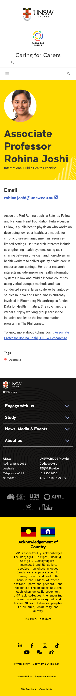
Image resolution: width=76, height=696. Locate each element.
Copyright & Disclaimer (46, 663)
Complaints (45, 689)
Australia (15, 359)
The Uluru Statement (38, 618)
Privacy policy (22, 663)
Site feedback (28, 689)
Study (10, 417)
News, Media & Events (26, 429)
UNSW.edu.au (12, 387)
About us (13, 440)
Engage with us (19, 406)
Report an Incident (45, 676)
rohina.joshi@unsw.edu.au (29, 197)
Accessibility (24, 676)
